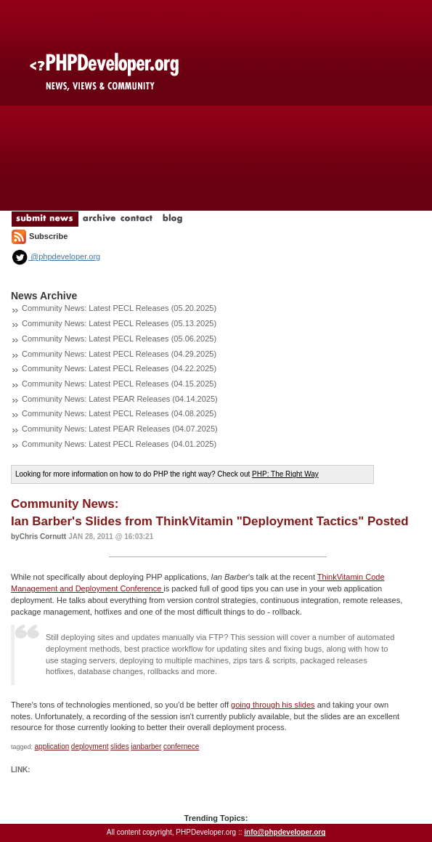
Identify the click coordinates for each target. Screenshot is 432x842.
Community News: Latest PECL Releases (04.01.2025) (119, 444)
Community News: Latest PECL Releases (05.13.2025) (119, 323)
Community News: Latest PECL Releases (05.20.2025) (119, 308)
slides (119, 746)
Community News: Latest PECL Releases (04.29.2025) (119, 353)
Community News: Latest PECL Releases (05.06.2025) (119, 338)
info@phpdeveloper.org (284, 832)
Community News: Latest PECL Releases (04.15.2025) (119, 383)
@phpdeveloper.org (55, 256)
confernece (181, 746)
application (52, 746)
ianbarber (146, 746)
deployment (90, 746)
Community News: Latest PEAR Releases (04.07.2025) (120, 428)
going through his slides (273, 704)
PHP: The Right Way (285, 474)
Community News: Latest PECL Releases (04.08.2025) (119, 413)
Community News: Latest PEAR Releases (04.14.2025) (120, 398)
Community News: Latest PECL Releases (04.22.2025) (119, 368)
